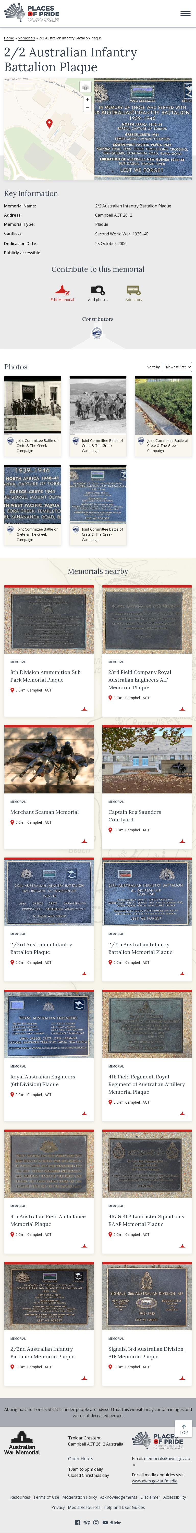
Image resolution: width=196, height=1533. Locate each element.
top (184, 1433)
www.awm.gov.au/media (154, 1481)
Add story (134, 299)
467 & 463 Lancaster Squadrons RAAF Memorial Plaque (146, 1220)
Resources (20, 1497)
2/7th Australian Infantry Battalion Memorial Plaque (140, 948)
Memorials (26, 38)
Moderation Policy (79, 1497)
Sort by (153, 367)
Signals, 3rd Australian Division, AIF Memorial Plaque (146, 1353)
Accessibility (174, 1497)
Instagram (96, 1523)
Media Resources (84, 1507)
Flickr (116, 1523)
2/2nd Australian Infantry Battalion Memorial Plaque (42, 1353)
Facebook (78, 1523)
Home (9, 38)
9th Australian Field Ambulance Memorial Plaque (48, 1220)
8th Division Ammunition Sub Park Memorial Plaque (45, 676)
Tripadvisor (87, 1523)
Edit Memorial (62, 299)
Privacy (58, 1507)
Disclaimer (150, 1497)
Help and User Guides (124, 1507)
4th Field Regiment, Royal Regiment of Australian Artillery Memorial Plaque (146, 1084)
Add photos (98, 299)
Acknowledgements (118, 1497)
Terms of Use (46, 1497)
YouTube (105, 1523)
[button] (185, 13)
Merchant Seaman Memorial (44, 812)
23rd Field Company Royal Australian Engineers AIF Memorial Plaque (139, 679)
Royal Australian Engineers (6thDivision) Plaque (42, 1080)
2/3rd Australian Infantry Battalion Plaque (41, 948)
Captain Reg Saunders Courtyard (134, 816)
